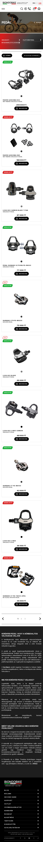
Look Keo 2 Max (9, 541)
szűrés (7, 55)
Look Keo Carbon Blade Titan (15, 210)
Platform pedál (28, 40)
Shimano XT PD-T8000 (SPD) (14, 596)
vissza (37, 22)
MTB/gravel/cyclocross (10, 42)
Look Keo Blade (9, 375)
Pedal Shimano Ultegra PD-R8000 (17, 265)
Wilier (35, 764)
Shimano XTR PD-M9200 (12, 320)
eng (34, 3)
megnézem (21, 108)
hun (40, 3)
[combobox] (31, 55)
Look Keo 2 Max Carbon (13, 430)
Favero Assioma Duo (11, 100)
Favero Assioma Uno (11, 155)
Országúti (5, 40)
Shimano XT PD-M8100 (12, 486)
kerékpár (6, 667)
